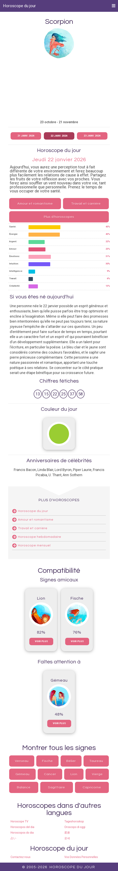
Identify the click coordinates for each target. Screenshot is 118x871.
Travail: (13, 278)
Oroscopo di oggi (74, 827)
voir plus (41, 641)
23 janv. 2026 (92, 135)
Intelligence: (16, 271)
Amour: (13, 249)
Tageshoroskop (74, 821)
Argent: (13, 241)
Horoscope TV (19, 821)
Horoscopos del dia (22, 827)
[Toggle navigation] (113, 6)
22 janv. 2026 (59, 135)
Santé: (12, 226)
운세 (67, 838)
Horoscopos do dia (22, 832)
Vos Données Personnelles (81, 857)
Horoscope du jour (19, 5)
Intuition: (14, 263)
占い (13, 838)
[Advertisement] (59, 89)
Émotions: (14, 256)
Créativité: (14, 286)
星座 (67, 832)
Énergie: (13, 234)
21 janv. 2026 (26, 135)
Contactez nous (20, 857)
